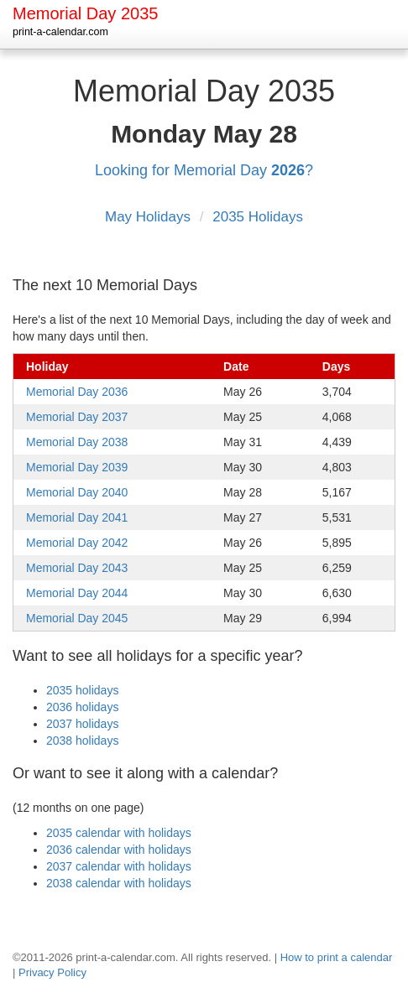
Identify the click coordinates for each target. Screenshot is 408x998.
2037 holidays (82, 723)
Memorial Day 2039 (77, 467)
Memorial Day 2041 (77, 517)
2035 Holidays (257, 217)
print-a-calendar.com (60, 32)
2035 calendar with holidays (118, 832)
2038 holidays (82, 740)
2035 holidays (82, 690)
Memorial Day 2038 (77, 442)
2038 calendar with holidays (118, 883)
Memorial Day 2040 (77, 492)
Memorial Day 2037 (77, 417)
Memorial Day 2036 (77, 391)
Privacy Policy (52, 972)
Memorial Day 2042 (77, 542)
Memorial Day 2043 (77, 567)
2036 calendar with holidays (118, 849)
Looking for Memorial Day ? (204, 170)
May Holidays (150, 217)
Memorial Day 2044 (77, 593)
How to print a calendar (336, 957)
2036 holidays (82, 707)
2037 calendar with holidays (118, 866)
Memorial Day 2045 (77, 618)
